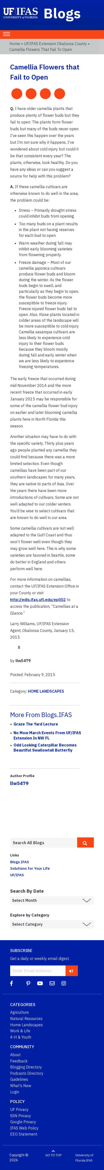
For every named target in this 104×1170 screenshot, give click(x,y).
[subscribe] (71, 970)
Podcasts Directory (26, 1073)
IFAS (89, 1160)
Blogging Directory (26, 1067)
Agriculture (19, 1012)
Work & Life (20, 1030)
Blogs (62, 13)
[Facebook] (11, 983)
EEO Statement (23, 1134)
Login (14, 1091)
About (15, 1054)
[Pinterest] (28, 983)
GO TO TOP (53, 1155)
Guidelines (19, 1079)
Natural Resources (26, 1018)
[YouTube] (40, 983)
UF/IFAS (17, 874)
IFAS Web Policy (24, 1128)
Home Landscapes (26, 1024)
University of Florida (84, 1158)
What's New (20, 1085)
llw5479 (19, 783)
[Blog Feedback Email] (52, 983)
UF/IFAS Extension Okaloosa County (55, 43)
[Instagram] (63, 983)
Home (14, 43)
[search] (85, 842)
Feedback (19, 1061)
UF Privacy (19, 1109)
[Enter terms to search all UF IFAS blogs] (43, 842)
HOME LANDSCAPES (46, 691)
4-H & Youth (20, 1037)
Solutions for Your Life (30, 868)
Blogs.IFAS (19, 861)
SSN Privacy (20, 1115)
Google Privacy (23, 1121)
